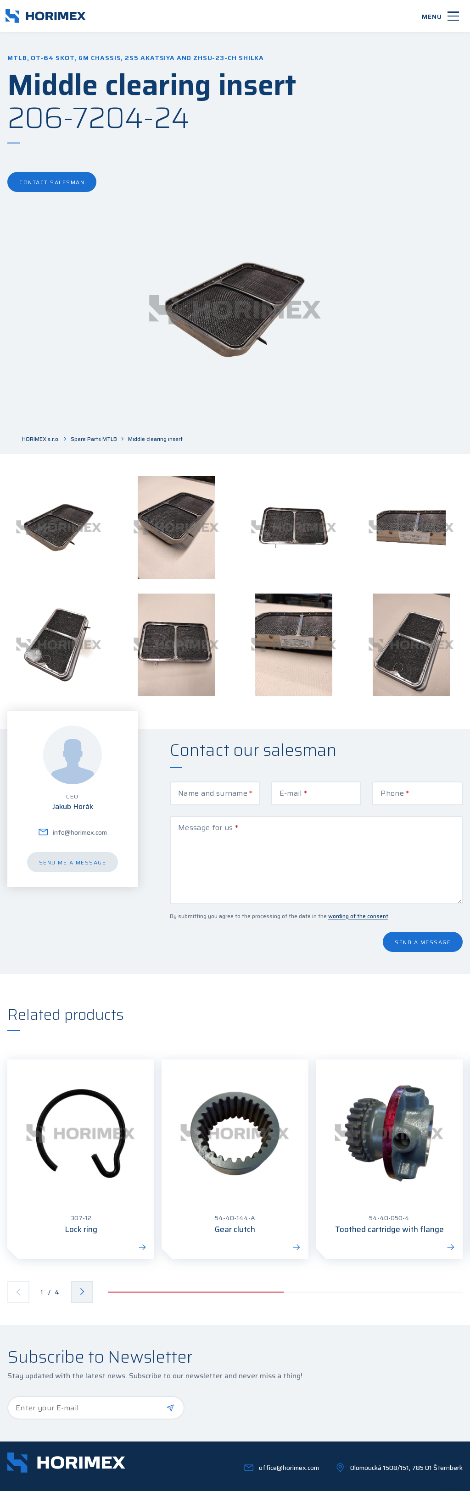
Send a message (423, 914)
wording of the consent (358, 888)
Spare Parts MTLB (94, 439)
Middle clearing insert (155, 439)
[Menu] (440, 16)
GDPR (120, 1479)
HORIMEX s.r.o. (41, 439)
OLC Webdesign (440, 1479)
